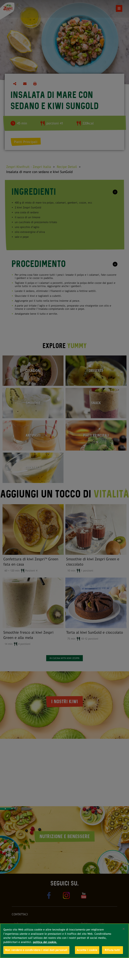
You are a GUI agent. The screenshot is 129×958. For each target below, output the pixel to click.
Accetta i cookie (87, 950)
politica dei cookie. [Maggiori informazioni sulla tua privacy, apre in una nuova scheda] (45, 942)
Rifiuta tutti (112, 950)
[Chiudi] (123, 929)
